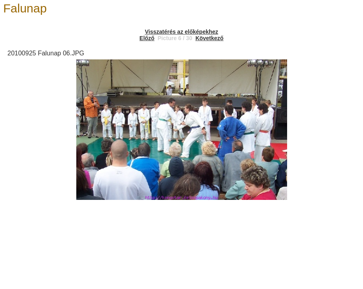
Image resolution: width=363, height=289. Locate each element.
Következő (210, 38)
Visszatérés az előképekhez (181, 31)
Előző (146, 38)
